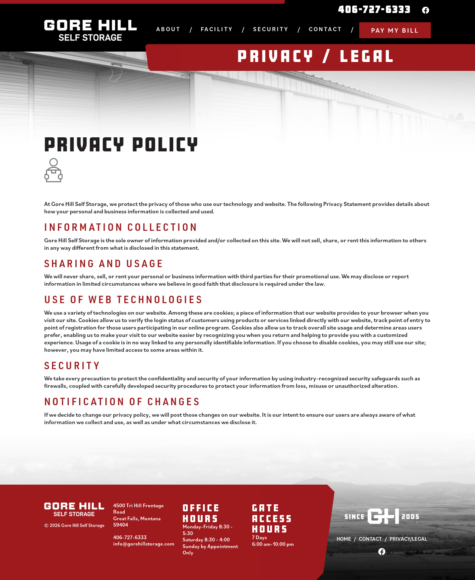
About (168, 29)
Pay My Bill (395, 30)
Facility (217, 29)
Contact (325, 29)
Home (344, 538)
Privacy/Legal (408, 538)
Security (271, 29)
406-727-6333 (374, 9)
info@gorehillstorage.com (143, 543)
